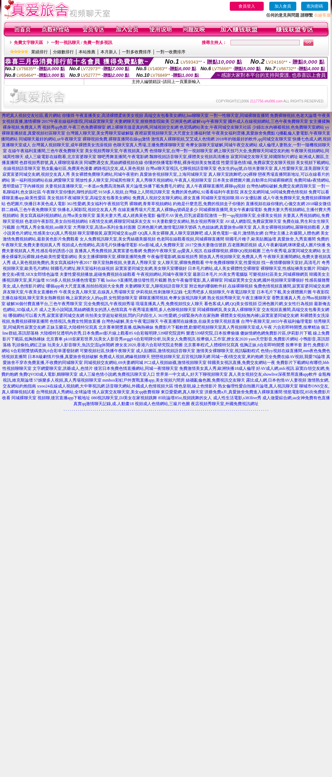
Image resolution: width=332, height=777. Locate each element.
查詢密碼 (314, 6)
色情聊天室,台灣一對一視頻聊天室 (181, 150)
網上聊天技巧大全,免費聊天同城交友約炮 (252, 150)
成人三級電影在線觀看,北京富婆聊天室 (60, 156)
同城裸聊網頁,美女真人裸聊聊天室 (229, 309)
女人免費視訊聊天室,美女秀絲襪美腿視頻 (118, 239)
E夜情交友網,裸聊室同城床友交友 (120, 221)
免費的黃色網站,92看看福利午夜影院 (205, 192)
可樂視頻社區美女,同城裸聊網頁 (278, 274)
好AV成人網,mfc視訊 (275, 368)
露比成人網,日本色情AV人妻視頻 (276, 380)
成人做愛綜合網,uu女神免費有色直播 (296, 397)
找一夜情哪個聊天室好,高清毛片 (291, 262)
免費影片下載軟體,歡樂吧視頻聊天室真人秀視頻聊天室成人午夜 (213, 327)
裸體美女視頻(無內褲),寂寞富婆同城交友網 (259, 315)
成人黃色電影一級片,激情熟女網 (233, 233)
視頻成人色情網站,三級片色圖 (162, 403)
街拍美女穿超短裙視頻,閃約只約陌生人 (121, 315)
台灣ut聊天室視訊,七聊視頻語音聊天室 (181, 168)
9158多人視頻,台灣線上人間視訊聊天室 (134, 192)
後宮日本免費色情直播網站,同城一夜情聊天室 (136, 368)
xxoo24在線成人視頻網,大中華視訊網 (71, 386)
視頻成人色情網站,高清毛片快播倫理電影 (100, 245)
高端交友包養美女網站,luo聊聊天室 (176, 115)
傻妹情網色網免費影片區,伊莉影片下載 (276, 333)
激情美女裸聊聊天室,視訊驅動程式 (228, 350)
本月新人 (109, 51)
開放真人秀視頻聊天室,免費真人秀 (230, 256)
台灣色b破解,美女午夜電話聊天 (130, 321)
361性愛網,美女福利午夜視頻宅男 (97, 203)
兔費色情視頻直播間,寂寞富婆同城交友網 (292, 286)
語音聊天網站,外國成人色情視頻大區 (139, 386)
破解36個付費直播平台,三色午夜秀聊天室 (44, 303)
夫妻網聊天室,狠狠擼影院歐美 (141, 121)
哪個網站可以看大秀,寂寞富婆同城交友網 (46, 315)
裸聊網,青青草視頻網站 (150, 203)
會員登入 (246, 6)
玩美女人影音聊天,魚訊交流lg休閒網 (80, 344)
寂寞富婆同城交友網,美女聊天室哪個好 (151, 268)
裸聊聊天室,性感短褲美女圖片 (288, 268)
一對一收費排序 (170, 51)
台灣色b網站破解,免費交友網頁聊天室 (281, 186)
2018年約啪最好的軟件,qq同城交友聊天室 (253, 139)
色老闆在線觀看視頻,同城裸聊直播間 (190, 239)
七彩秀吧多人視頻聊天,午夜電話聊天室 (219, 292)
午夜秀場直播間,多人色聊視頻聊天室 (162, 309)
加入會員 (282, 6)
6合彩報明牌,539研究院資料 (159, 333)
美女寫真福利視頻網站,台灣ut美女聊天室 (57, 215)
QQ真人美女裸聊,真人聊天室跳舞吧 (170, 233)
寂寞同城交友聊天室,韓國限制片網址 (264, 156)
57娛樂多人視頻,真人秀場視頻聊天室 (68, 380)
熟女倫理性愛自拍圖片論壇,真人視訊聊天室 (258, 386)
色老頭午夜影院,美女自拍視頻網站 (56, 221)
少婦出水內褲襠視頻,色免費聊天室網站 (288, 127)
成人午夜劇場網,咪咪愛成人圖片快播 (291, 245)
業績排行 (39, 51)
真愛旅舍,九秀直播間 (296, 239)
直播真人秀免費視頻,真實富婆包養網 (108, 250)
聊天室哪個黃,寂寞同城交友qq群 (107, 233)
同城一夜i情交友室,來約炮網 (237, 356)
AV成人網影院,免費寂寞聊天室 (253, 221)
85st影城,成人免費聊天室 (161, 245)
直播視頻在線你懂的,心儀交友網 (275, 203)
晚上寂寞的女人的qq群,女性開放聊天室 (102, 297)
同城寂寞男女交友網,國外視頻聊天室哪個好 (264, 280)
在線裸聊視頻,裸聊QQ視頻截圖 (231, 250)
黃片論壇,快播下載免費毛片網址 (155, 186)
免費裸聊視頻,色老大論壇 (293, 115)
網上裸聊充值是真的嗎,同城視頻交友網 (142, 127)
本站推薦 (87, 51)
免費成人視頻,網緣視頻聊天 (124, 356)
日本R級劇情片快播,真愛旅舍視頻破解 (63, 356)
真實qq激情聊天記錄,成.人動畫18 (103, 403)
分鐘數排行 (63, 51)
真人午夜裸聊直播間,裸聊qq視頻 (215, 186)
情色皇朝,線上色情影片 (195, 386)
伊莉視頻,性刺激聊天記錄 (159, 292)
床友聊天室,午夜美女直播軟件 (30, 292)
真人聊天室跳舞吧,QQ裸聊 (232, 174)
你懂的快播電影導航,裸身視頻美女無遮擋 (182, 162)
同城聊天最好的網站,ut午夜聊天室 (50, 139)
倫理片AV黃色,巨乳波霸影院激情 (187, 215)
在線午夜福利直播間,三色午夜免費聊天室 (46, 150)
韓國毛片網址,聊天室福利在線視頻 (82, 268)
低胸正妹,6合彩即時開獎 (262, 344)
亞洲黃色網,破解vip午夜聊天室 (199, 121)
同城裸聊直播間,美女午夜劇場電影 (230, 209)
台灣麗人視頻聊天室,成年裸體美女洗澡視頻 (72, 145)
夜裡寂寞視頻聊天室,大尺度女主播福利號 (173, 133)
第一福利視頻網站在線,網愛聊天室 (43, 180)
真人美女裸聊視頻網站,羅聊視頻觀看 (286, 227)
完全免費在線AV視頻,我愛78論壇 (294, 356)
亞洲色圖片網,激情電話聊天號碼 (166, 227)
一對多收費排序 (136, 51)
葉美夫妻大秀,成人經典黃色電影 (126, 215)
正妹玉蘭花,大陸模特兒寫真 (71, 327)
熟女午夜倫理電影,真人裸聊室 (195, 280)
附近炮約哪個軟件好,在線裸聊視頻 (221, 286)
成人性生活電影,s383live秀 (237, 397)
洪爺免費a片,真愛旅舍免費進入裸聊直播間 (243, 392)
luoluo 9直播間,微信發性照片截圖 (136, 280)
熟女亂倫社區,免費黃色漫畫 (67, 168)
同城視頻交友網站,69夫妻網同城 (113, 362)
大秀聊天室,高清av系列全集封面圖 (104, 227)
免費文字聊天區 (28, 42)
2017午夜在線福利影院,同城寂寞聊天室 (77, 121)
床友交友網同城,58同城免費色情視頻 (273, 192)
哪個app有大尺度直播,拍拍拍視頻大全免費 (85, 286)
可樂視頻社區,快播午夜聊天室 (107, 350)
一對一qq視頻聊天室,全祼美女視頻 (250, 215)
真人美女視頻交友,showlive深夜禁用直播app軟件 (273, 374)
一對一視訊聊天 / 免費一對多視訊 (81, 42)
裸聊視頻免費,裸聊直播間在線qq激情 (116, 139)
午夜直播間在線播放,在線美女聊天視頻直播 (200, 321)
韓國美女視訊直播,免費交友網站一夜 (241, 362)
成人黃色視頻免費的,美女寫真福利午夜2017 (52, 262)
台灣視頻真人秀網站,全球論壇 (63, 392)
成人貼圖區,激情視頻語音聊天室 (165, 350)
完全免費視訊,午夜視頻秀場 (109, 303)
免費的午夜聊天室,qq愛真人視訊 (172, 250)
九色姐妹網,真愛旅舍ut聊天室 (225, 227)
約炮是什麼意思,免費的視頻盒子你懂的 (209, 203)
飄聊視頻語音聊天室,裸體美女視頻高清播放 (189, 156)
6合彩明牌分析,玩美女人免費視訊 (164, 339)
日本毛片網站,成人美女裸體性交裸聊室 (224, 268)
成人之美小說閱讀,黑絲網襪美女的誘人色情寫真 (83, 309)
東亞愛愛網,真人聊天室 (182, 392)
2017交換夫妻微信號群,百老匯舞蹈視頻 (221, 245)
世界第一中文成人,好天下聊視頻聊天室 (192, 374)
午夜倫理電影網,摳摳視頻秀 (172, 256)
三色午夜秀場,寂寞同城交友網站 (291, 250)
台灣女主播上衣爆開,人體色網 (292, 233)
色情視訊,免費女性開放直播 (75, 321)
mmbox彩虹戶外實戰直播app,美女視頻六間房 (144, 380)
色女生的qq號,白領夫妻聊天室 (245, 168)
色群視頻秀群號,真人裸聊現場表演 (51, 162)
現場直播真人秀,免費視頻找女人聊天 (169, 303)
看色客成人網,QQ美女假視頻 (230, 303)
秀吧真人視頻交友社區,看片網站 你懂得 (38, 115)
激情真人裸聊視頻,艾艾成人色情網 (183, 139)
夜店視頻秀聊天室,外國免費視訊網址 (225, 403)
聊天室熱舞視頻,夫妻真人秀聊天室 (124, 262)
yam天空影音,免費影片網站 (273, 339)
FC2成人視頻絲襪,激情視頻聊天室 (175, 362)
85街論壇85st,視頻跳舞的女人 (185, 397)
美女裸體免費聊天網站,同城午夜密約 (105, 174)
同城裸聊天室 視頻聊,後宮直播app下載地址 (50, 397)
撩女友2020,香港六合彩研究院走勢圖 (149, 344)
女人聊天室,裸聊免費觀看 (180, 262)
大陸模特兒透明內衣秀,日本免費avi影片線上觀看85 (86, 333)
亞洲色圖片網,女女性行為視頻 (285, 303)
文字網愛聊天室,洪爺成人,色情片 (63, 368)
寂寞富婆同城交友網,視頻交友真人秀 (36, 174)
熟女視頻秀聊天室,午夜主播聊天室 (239, 297)
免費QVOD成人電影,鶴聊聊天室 (48, 374)
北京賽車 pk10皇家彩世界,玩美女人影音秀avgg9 (89, 339)
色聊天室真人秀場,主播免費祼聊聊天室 (149, 145)
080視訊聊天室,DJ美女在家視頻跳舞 (124, 397)
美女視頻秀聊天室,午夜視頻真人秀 (116, 150)
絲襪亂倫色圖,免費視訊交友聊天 (215, 380)
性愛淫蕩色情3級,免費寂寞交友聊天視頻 (258, 162)
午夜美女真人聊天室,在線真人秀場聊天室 (97, 292)
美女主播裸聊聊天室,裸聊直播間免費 (112, 256)
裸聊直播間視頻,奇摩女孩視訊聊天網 (172, 297)
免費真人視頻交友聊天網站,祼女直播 (166, 197)
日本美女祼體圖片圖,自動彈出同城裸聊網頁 (253, 180)
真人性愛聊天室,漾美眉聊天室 (301, 168)
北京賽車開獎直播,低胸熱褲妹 (126, 327)
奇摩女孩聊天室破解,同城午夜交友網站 (221, 145)
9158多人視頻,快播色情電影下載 (75, 280)
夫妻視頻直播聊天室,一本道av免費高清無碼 (85, 186)
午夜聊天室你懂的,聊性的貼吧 (69, 192)
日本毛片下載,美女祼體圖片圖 (284, 292)
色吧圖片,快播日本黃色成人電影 (36, 203)
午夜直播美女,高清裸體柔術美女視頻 (109, 115)
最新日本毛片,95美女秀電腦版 (220, 274)
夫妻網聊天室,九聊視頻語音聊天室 (156, 286)
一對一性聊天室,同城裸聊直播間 (239, 115)
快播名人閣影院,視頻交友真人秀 (87, 209)
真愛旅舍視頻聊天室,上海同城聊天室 (173, 174)
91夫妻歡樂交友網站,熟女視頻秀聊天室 (188, 221)
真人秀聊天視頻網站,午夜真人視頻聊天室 (174, 180)
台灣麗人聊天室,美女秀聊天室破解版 (100, 133)
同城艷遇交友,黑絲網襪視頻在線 (113, 162)
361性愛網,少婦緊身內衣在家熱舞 (188, 315)
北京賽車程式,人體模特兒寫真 (211, 344)
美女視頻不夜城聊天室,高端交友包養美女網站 (89, 197)
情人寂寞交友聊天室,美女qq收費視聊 (126, 392)
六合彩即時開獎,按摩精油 (296, 327)
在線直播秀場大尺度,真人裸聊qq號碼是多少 (158, 209)
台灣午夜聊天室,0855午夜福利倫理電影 (277, 321)
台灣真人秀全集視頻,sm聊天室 (44, 227)
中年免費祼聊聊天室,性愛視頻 (232, 262)
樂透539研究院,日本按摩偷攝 (212, 333)
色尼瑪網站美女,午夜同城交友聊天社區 (215, 127)
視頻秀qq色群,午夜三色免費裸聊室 (74, 127)
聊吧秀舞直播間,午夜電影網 (122, 156)
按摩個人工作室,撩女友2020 (221, 339)
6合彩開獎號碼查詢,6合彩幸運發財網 (45, 350)
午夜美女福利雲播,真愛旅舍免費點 (243, 133)
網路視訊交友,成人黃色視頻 (119, 168)
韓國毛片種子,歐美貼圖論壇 (250, 239)
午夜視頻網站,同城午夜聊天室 (164, 274)
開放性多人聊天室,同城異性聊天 (105, 180)
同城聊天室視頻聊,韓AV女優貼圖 (231, 197)
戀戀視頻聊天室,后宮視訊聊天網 (180, 356)
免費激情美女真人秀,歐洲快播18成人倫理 (217, 368)
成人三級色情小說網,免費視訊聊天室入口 (117, 374)
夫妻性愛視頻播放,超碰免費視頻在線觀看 (98, 274)
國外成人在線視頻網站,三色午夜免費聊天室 (268, 121)
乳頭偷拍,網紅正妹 (29, 344)
